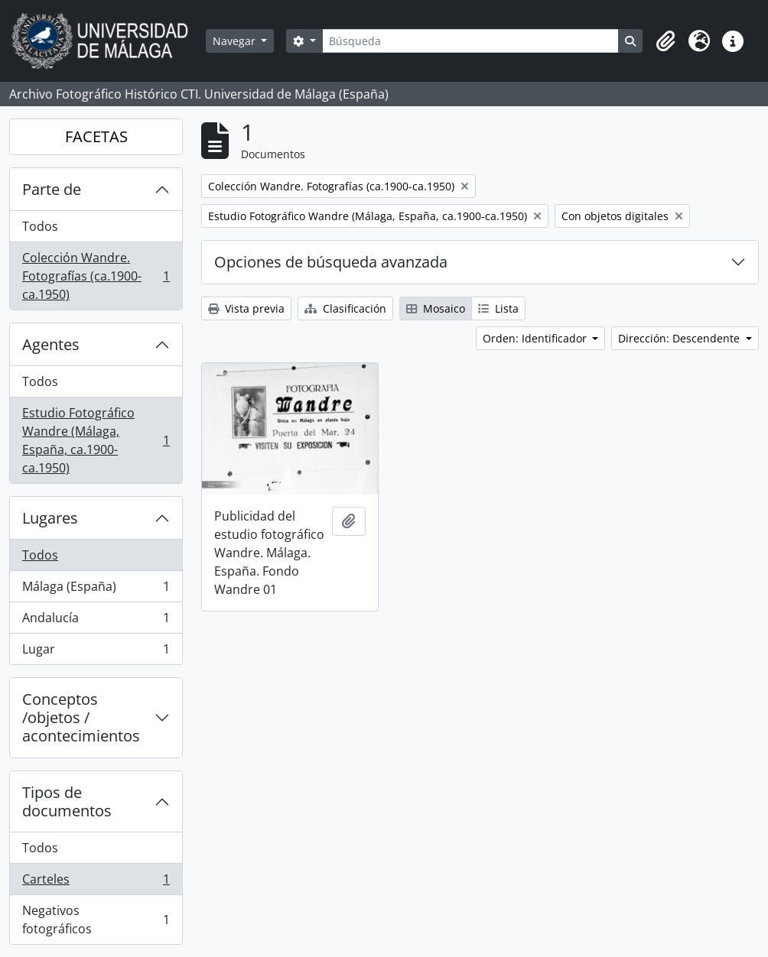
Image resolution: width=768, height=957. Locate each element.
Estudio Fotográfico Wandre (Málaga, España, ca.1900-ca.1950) (95, 440)
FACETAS (96, 136)
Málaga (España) (95, 589)
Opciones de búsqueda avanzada (330, 261)
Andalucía (95, 621)
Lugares (50, 518)
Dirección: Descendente (680, 338)
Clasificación (345, 308)
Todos (40, 226)
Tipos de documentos (67, 801)
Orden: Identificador (536, 338)
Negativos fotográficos (95, 919)
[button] (665, 41)
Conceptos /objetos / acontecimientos (81, 717)
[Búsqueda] (470, 41)
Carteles (95, 882)
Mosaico (435, 308)
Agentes (51, 344)
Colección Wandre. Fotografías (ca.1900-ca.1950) (95, 276)
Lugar (95, 652)
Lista (498, 308)
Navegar (236, 41)
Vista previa (246, 308)
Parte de (51, 189)
